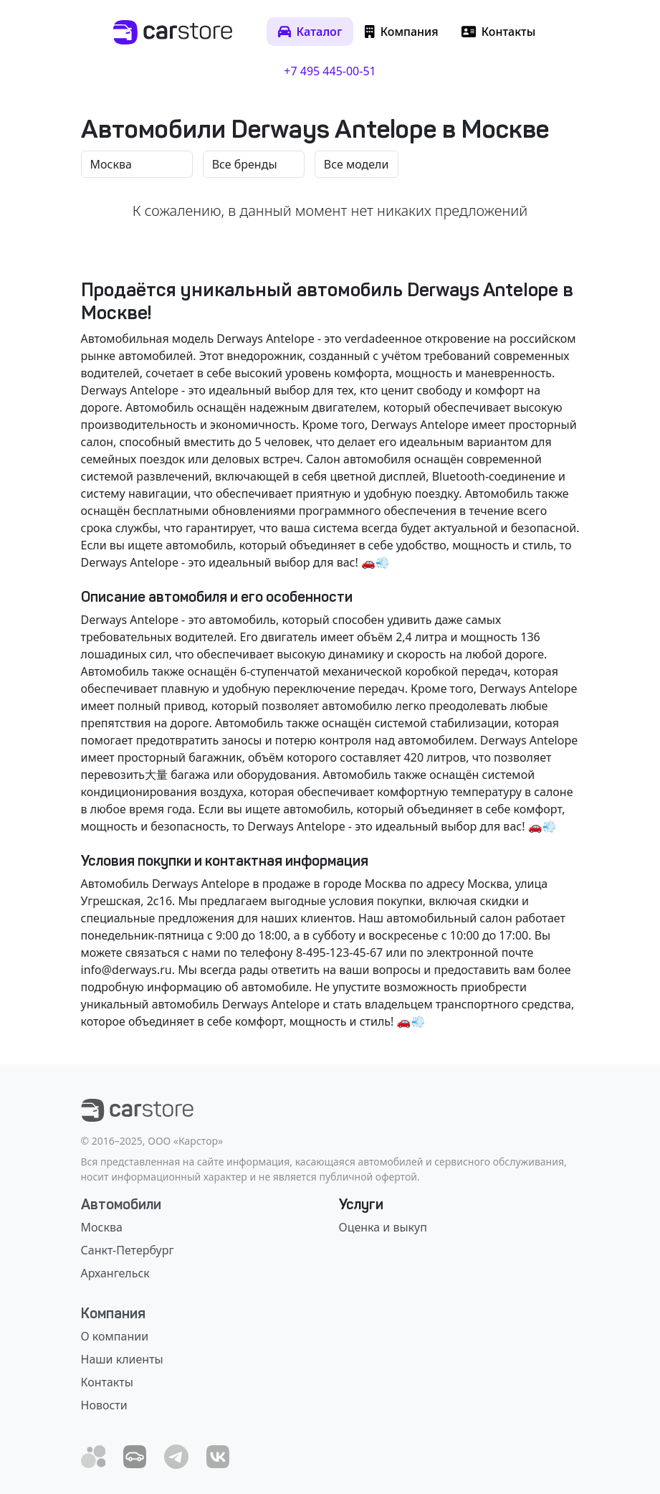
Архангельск (115, 1273)
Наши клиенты (122, 1359)
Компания (113, 1313)
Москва (102, 1227)
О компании (115, 1336)
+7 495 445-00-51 (330, 71)
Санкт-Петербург (127, 1250)
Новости (104, 1405)
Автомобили (121, 1204)
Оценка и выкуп (383, 1227)
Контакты (107, 1382)
